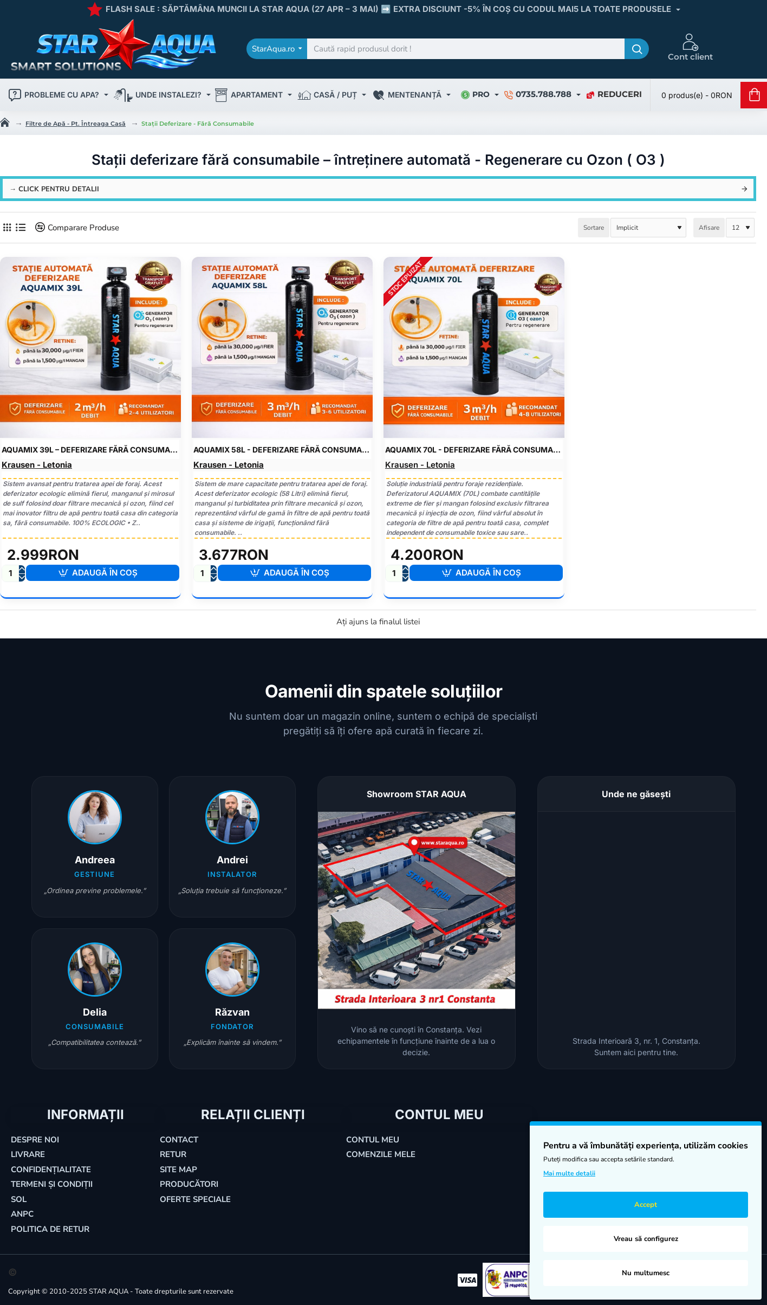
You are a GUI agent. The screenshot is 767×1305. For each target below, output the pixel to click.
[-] (21, 577)
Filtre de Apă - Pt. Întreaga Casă (75, 123)
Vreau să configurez (646, 1239)
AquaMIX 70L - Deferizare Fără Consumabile (474, 449)
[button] (102, 573)
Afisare (709, 227)
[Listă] (20, 227)
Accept (645, 1205)
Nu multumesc (646, 1273)
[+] (21, 569)
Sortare (593, 227)
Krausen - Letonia (37, 465)
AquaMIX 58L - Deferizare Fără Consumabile (282, 449)
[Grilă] (7, 227)
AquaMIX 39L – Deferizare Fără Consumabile (90, 449)
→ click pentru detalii (54, 189)
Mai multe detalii (569, 1173)
